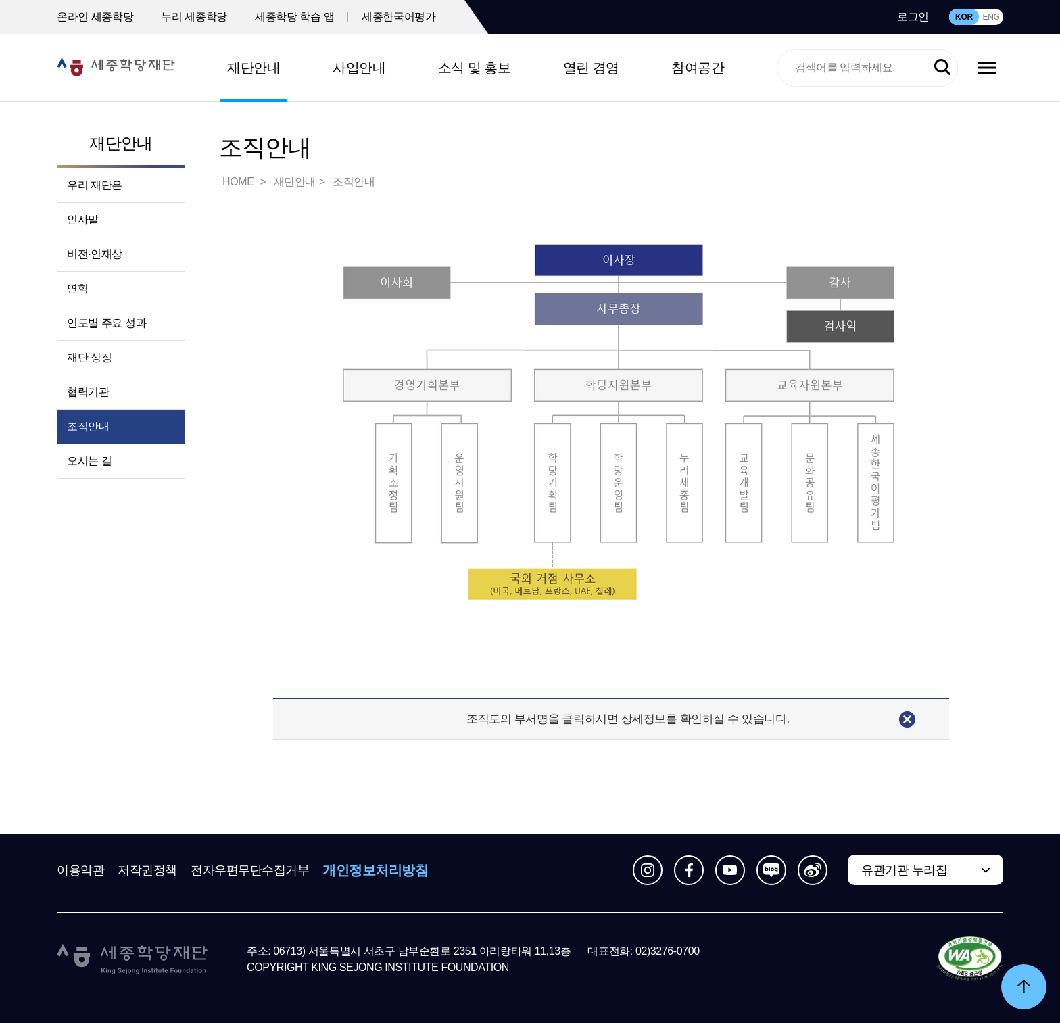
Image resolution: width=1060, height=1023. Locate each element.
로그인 (913, 16)
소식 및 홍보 (474, 67)
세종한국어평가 (398, 16)
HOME (239, 181)
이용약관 (80, 870)
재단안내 (253, 67)
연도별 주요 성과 (106, 323)
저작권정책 (147, 870)
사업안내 (359, 67)
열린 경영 (591, 67)
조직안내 (88, 426)
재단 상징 (89, 357)
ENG (990, 17)
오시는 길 (89, 461)
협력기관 (88, 392)
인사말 (83, 219)
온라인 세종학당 (95, 16)
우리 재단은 (94, 185)
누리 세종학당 (194, 16)
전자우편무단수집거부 (250, 870)
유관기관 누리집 (904, 870)
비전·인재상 (94, 254)
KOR (964, 17)
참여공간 (697, 67)
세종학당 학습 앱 (294, 16)
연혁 (77, 288)
